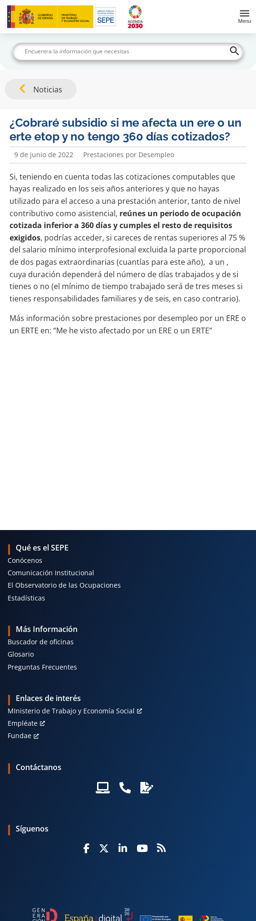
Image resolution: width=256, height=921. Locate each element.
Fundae (19, 735)
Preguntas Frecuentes (42, 666)
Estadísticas (26, 597)
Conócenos (25, 560)
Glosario (21, 654)
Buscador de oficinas (41, 641)
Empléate (23, 723)
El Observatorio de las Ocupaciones (64, 585)
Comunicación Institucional (51, 572)
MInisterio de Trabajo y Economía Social (71, 710)
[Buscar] (128, 51)
